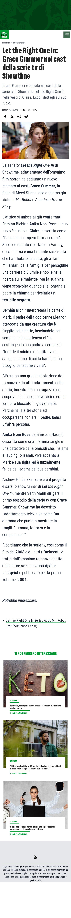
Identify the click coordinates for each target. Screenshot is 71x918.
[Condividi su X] (12, 117)
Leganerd (6, 43)
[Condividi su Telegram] (26, 117)
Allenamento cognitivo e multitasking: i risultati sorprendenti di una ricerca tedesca (31, 857)
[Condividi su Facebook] (5, 117)
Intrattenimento (19, 43)
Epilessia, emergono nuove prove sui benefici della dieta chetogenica (35, 711)
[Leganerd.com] (4, 34)
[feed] (35, 893)
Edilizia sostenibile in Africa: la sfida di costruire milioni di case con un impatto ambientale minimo (34, 783)
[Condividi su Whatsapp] (19, 117)
